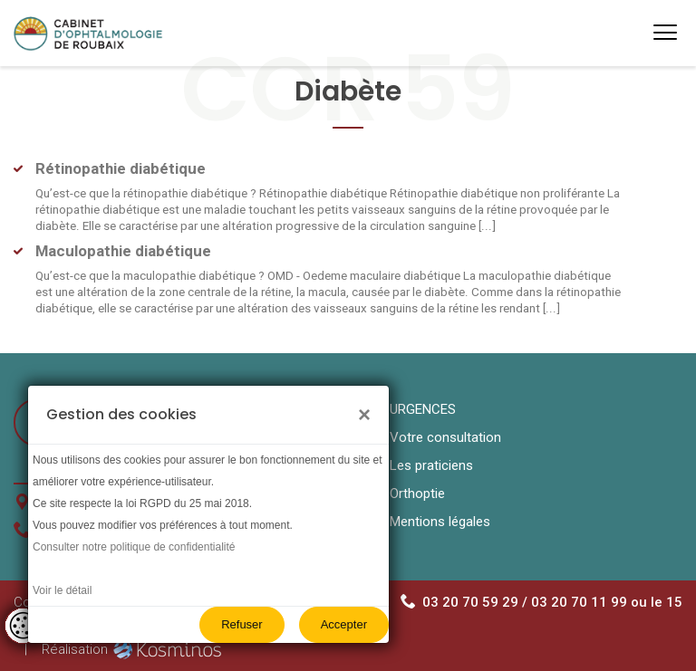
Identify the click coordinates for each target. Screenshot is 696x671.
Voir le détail (62, 590)
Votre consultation (445, 437)
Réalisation (134, 649)
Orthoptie (417, 493)
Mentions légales (440, 521)
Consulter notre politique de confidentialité (134, 547)
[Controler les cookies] (23, 626)
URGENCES (423, 409)
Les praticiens (431, 465)
